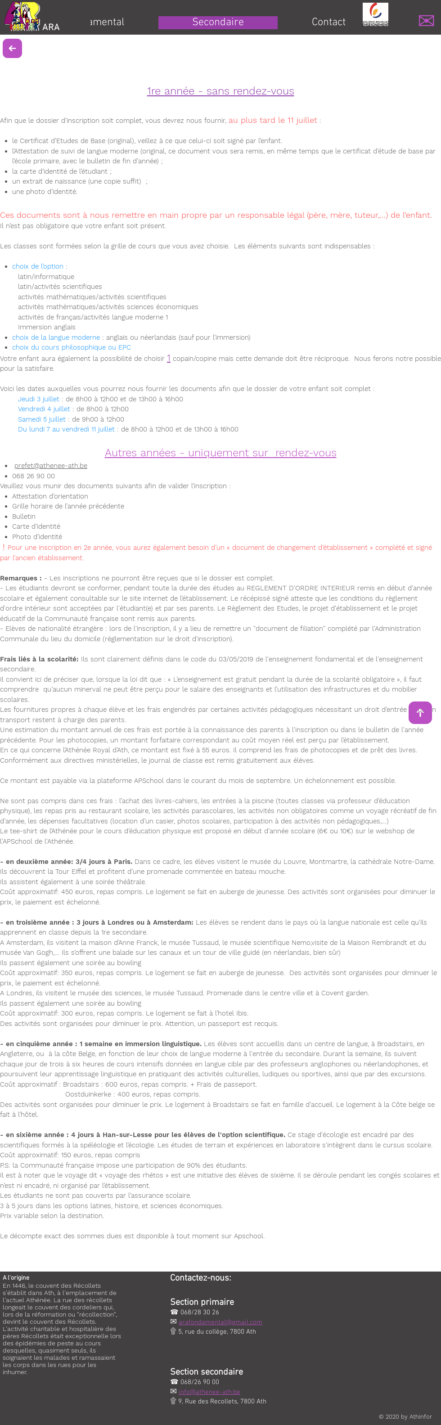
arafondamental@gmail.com (220, 1322)
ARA (51, 27)
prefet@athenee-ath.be (50, 466)
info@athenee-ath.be (209, 1392)
